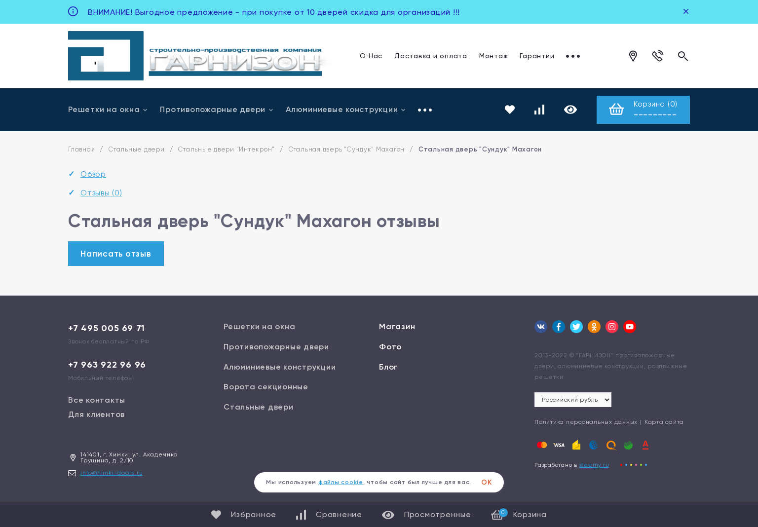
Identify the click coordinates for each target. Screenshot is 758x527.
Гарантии (537, 56)
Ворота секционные (266, 386)
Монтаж (493, 56)
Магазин (397, 326)
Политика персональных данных (586, 421)
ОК (486, 482)
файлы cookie (340, 482)
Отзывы (101, 192)
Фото (390, 346)
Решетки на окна (108, 109)
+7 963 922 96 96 (107, 364)
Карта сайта (664, 421)
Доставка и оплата (430, 56)
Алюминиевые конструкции (346, 109)
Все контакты (96, 400)
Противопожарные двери (217, 109)
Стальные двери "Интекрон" (226, 149)
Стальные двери (137, 149)
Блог (388, 367)
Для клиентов (96, 414)
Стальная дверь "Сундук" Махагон (347, 149)
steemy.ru (594, 465)
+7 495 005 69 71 (106, 328)
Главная (81, 149)
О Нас (371, 56)
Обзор (93, 174)
